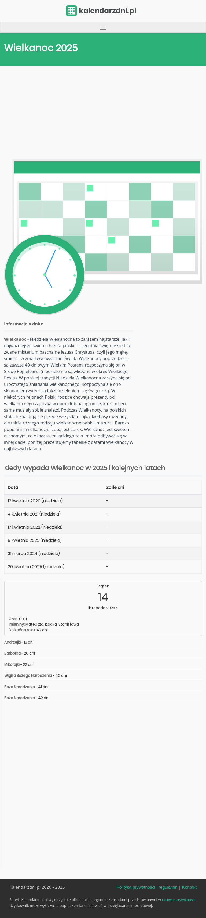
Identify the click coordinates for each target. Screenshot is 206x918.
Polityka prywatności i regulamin (147, 887)
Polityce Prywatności (179, 900)
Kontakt (189, 887)
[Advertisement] (103, 113)
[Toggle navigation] (103, 27)
